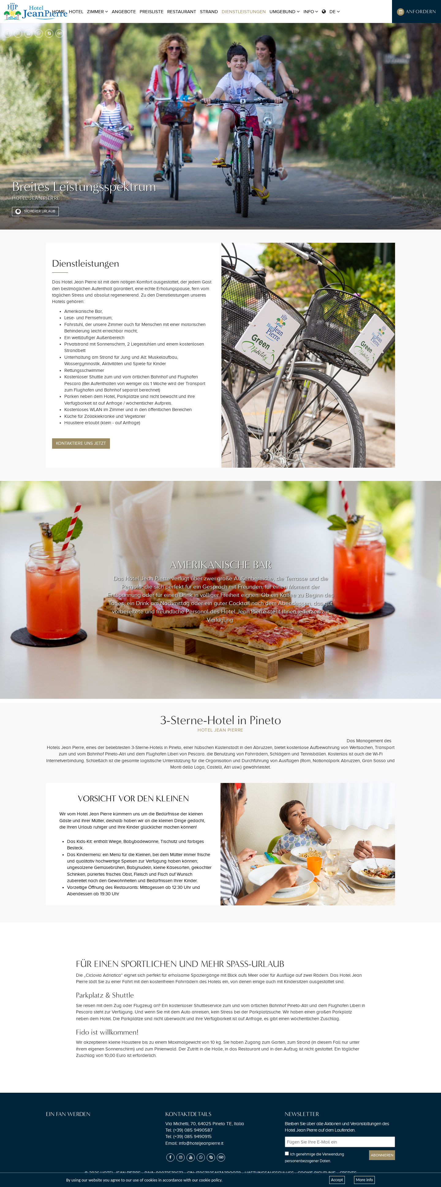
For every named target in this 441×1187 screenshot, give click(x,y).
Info (310, 11)
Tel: (189, 1130)
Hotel (76, 11)
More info (364, 1179)
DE (331, 11)
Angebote (124, 11)
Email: (194, 1143)
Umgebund (285, 11)
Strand (209, 11)
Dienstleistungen (244, 11)
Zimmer (97, 11)
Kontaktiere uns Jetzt (81, 443)
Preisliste (152, 11)
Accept (337, 1179)
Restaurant (181, 11)
